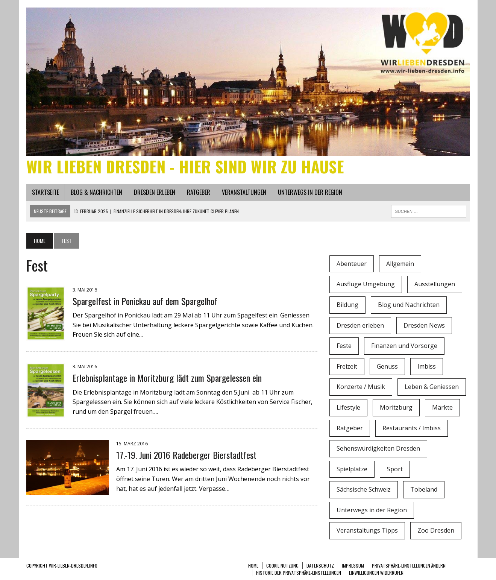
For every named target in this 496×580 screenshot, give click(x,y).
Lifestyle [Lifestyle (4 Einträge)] (348, 407)
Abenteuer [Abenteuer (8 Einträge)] (352, 264)
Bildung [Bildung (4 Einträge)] (347, 305)
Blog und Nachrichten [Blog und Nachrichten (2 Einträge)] (409, 305)
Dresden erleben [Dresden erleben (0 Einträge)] (360, 325)
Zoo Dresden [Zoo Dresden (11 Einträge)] (435, 530)
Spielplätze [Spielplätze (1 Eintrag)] (352, 469)
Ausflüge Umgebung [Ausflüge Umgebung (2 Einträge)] (366, 284)
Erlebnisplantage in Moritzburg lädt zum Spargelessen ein (167, 377)
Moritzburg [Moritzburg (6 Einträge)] (396, 407)
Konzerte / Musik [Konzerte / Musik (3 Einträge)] (361, 387)
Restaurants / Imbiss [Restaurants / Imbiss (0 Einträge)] (411, 428)
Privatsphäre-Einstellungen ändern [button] (409, 565)
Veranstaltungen (244, 192)
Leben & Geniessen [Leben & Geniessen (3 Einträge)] (432, 387)
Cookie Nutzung (282, 565)
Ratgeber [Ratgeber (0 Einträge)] (350, 428)
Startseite (45, 192)
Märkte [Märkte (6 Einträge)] (442, 407)
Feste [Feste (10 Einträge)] (344, 346)
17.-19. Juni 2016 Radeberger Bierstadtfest (186, 455)
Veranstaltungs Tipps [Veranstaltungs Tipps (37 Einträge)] (367, 530)
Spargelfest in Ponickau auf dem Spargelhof (145, 301)
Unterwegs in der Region (310, 192)
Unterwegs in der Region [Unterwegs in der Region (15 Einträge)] (372, 510)
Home (253, 565)
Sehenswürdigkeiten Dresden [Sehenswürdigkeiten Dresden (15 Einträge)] (378, 448)
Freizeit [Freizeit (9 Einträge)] (347, 366)
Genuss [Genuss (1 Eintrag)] (387, 366)
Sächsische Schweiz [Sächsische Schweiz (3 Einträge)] (364, 489)
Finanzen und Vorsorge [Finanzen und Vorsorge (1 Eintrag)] (404, 346)
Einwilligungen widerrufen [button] (376, 572)
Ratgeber (198, 192)
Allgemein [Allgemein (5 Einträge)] (400, 264)
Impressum (353, 565)
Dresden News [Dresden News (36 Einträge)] (424, 325)
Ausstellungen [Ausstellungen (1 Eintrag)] (434, 284)
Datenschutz (320, 565)
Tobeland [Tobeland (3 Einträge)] (423, 489)
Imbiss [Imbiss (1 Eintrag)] (426, 366)
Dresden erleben (154, 192)
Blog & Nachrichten (96, 192)
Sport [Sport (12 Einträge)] (395, 469)
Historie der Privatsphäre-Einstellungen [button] (298, 572)
